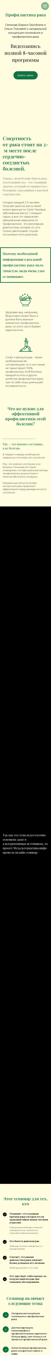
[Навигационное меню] (45, 6)
